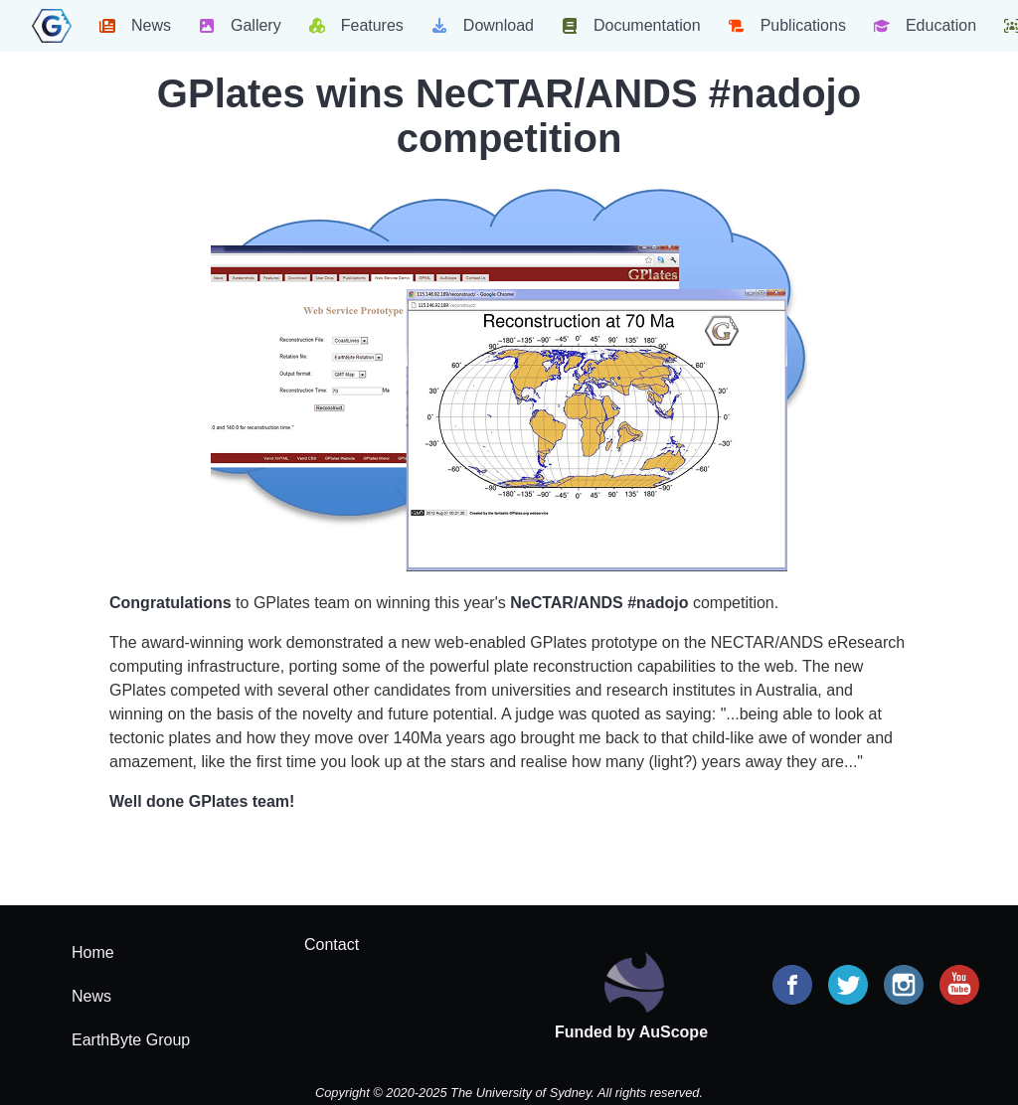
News (91, 996)
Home (93, 952)
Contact (331, 944)
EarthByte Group (131, 1039)
